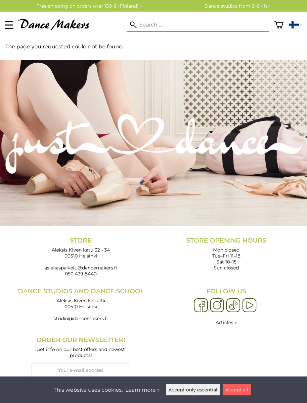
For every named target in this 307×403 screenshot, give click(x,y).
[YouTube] (249, 306)
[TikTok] (233, 306)
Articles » (226, 322)
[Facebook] (201, 306)
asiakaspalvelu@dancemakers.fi (80, 268)
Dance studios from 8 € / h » (237, 6)
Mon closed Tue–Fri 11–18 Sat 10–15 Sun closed (226, 254)
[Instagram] (217, 306)
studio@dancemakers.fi (81, 318)
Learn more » (142, 390)
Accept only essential (192, 390)
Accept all (236, 390)
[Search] (198, 24)
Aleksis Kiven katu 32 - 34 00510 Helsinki (81, 248)
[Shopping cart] (279, 25)
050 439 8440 (81, 274)
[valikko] (9, 25)
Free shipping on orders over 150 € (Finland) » (89, 6)
